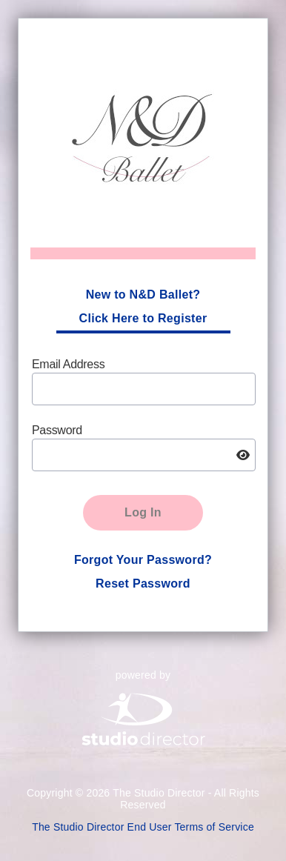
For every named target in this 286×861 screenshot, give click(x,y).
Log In (143, 512)
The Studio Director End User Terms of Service (143, 827)
